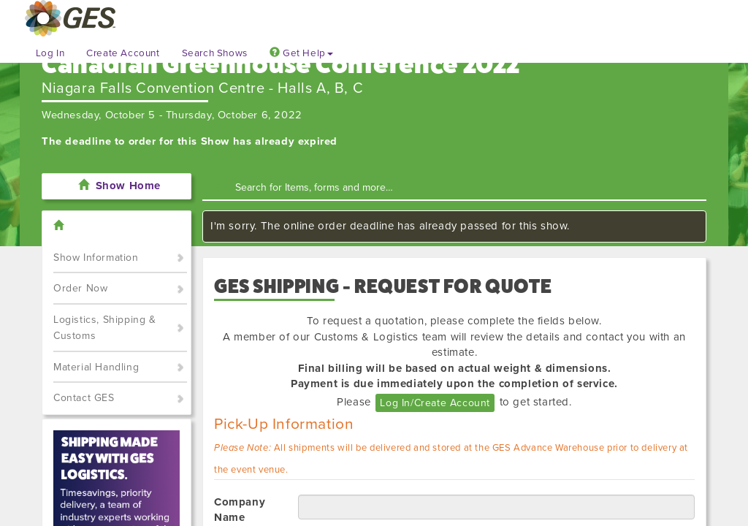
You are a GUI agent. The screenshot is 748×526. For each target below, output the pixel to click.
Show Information (96, 257)
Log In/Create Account (435, 403)
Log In (50, 53)
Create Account (122, 53)
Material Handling (96, 367)
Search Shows (215, 53)
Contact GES (84, 398)
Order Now (80, 288)
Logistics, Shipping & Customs (104, 328)
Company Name (239, 509)
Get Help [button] (301, 53)
